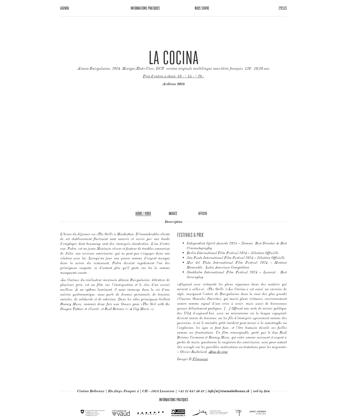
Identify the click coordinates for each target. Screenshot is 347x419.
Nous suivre (202, 8)
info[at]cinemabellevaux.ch (229, 391)
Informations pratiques (145, 8)
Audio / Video (143, 213)
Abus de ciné (218, 351)
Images (173, 213)
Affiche (202, 213)
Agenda (64, 8)
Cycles (283, 8)
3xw (267, 391)
